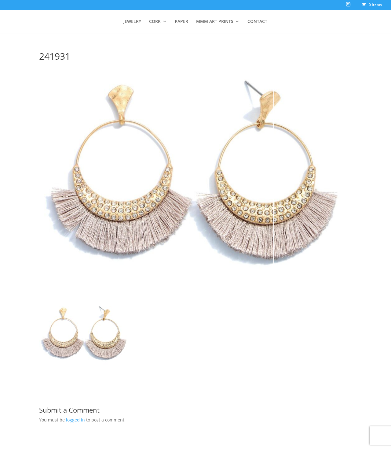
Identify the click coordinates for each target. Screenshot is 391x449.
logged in (75, 420)
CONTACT (257, 21)
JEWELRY (132, 21)
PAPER (181, 21)
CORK (155, 21)
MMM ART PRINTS (214, 21)
